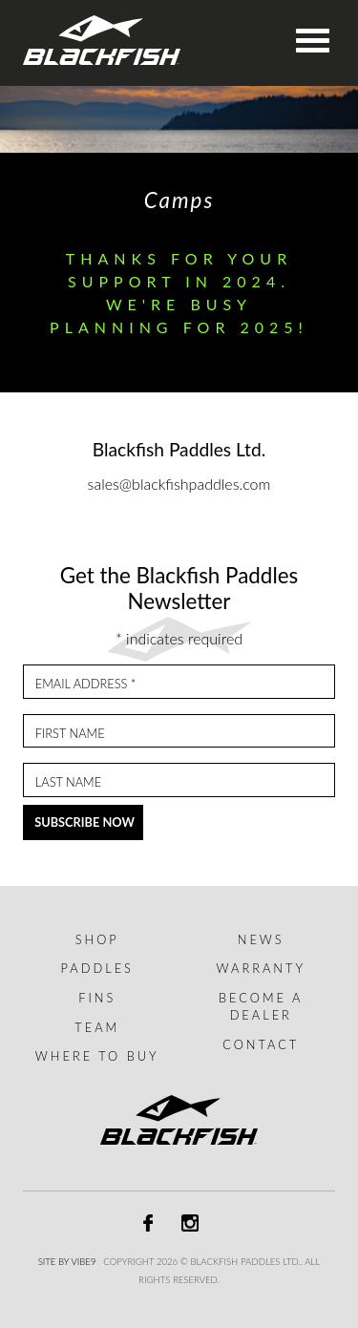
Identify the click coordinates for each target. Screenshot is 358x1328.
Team (96, 1027)
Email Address (86, 684)
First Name (70, 734)
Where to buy (97, 1056)
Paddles (97, 968)
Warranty (260, 968)
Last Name (68, 782)
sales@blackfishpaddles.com (179, 483)
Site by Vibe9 (67, 1261)
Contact (260, 1044)
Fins (97, 997)
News (261, 939)
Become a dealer (261, 1006)
